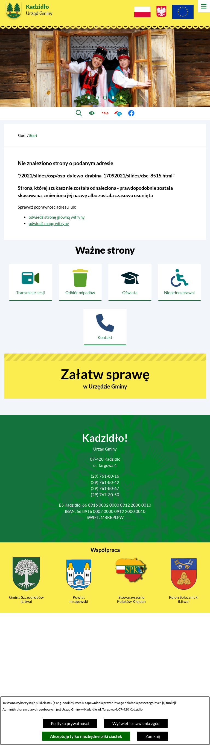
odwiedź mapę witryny (49, 223)
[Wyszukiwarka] (79, 113)
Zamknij (152, 736)
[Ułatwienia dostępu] (92, 113)
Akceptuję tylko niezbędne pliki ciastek (86, 736)
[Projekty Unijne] (183, 13)
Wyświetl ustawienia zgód (135, 723)
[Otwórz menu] (204, 6)
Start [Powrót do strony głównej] (22, 135)
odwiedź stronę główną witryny (57, 217)
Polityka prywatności (70, 723)
